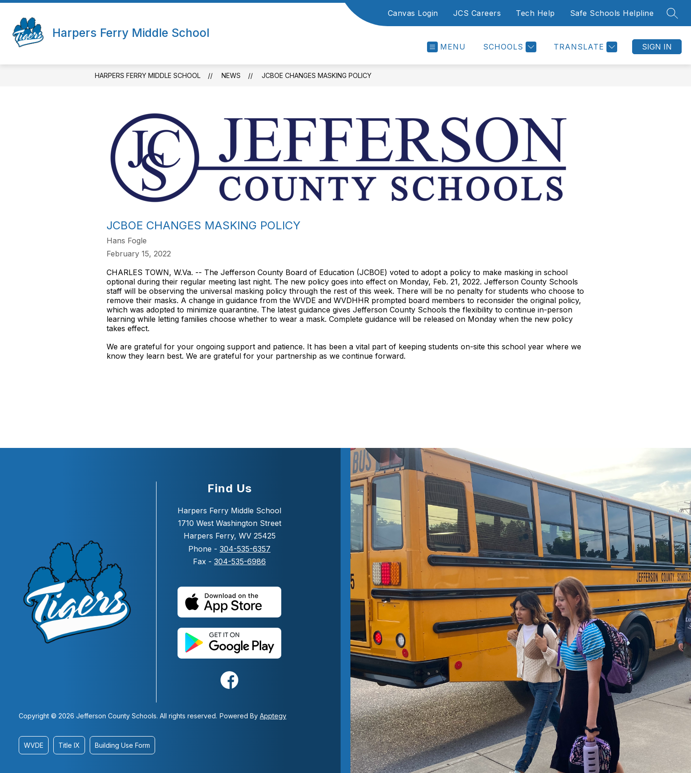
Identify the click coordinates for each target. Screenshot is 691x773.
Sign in (657, 46)
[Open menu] (446, 47)
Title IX (69, 745)
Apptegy (273, 716)
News (231, 75)
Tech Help (535, 13)
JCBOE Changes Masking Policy (316, 75)
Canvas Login (413, 13)
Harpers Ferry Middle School (147, 75)
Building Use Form (122, 745)
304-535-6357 (245, 548)
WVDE (33, 745)
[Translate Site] (584, 47)
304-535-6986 (240, 561)
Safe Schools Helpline (612, 13)
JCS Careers (477, 13)
